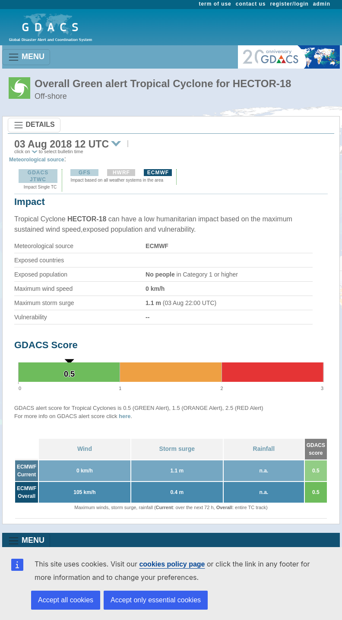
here (124, 416)
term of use (215, 4)
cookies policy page (172, 564)
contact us (251, 4)
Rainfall (264, 448)
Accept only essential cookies (156, 600)
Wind (84, 448)
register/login (289, 4)
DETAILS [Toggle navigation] (34, 125)
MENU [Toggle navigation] (26, 57)
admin (321, 4)
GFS (85, 173)
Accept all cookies (65, 600)
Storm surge (177, 448)
